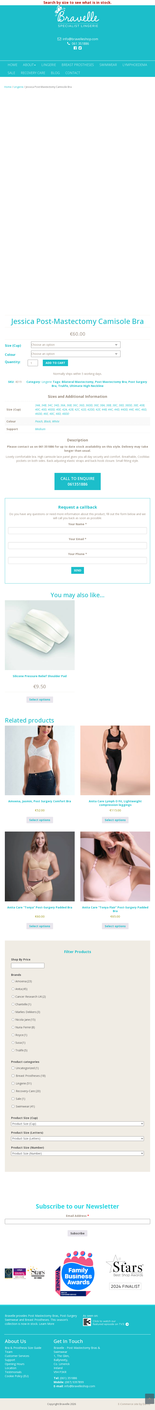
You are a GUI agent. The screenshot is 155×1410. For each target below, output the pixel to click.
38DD (128, 405)
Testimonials (13, 1372)
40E (58, 409)
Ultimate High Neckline (87, 386)
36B (69, 405)
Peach (39, 421)
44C (110, 409)
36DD (89, 405)
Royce (21, 1035)
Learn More (46, 1324)
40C (37, 409)
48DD (65, 414)
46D (143, 409)
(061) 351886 (68, 1378)
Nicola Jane (25, 1019)
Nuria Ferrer (25, 1027)
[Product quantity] (33, 363)
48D (58, 414)
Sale (11, 73)
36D (81, 405)
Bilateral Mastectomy (77, 382)
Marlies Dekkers (27, 1012)
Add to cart (55, 363)
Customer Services (17, 1356)
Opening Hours (14, 1364)
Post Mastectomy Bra (111, 382)
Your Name (77, 524)
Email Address (77, 1216)
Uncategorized (27, 1068)
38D (121, 405)
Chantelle (23, 1004)
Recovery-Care (28, 1091)
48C (51, 414)
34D (56, 405)
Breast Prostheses (78, 65)
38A (102, 405)
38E (135, 405)
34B (43, 405)
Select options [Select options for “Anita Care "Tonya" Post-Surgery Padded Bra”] (39, 926)
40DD (51, 409)
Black (47, 421)
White (55, 421)
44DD (124, 409)
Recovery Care (33, 73)
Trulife (63, 386)
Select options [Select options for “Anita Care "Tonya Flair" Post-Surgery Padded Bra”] (115, 926)
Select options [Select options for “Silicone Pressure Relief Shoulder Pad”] (39, 699)
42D (83, 409)
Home (12, 65)
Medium (40, 429)
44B (104, 409)
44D (116, 409)
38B (108, 405)
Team (9, 1352)
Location (10, 1368)
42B (70, 409)
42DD (90, 409)
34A (37, 405)
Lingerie (48, 65)
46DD (38, 414)
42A (64, 409)
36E (96, 405)
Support (10, 1360)
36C (75, 405)
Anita (21, 989)
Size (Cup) (13, 345)
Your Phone (77, 554)
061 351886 (80, 43)
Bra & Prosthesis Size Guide (23, 1348)
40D (43, 409)
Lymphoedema (135, 65)
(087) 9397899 (74, 1382)
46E (45, 414)
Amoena (23, 981)
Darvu (146, 1404)
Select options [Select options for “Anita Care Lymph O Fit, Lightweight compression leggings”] (115, 820)
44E (131, 409)
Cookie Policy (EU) (17, 1376)
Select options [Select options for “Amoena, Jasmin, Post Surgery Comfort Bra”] (39, 820)
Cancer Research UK (30, 996)
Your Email (77, 539)
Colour (10, 354)
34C (50, 405)
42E (98, 409)
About (29, 65)
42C (77, 409)
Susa (20, 1042)
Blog (55, 73)
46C (137, 409)
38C (114, 405)
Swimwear (108, 65)
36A (62, 405)
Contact (72, 73)
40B (141, 405)
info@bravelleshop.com (80, 39)
